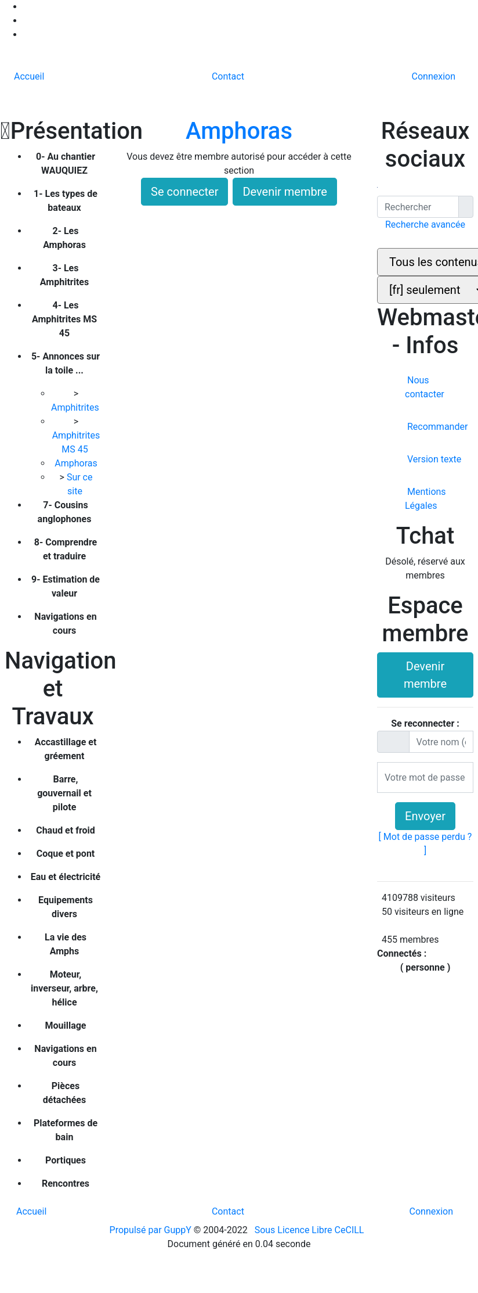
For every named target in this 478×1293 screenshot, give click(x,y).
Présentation (53, 131)
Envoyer (425, 816)
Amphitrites (76, 407)
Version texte (433, 459)
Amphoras (77, 463)
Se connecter (184, 192)
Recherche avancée (425, 224)
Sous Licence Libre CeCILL (311, 1229)
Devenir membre (284, 192)
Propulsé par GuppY (152, 1229)
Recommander (436, 426)
